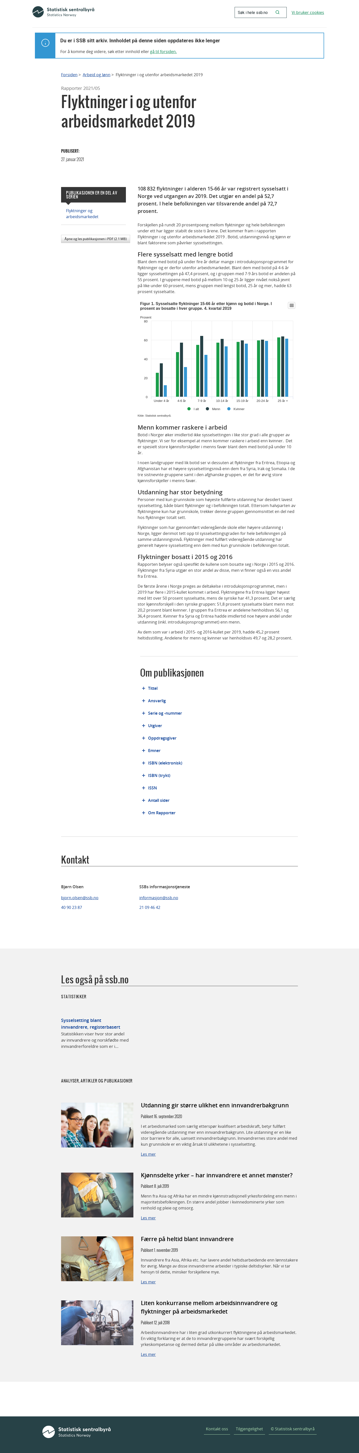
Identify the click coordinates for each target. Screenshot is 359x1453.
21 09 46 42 (149, 907)
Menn (216, 409)
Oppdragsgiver (162, 738)
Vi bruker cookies (308, 12)
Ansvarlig (157, 700)
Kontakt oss (217, 1429)
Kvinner (239, 409)
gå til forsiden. (163, 51)
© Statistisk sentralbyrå (293, 1429)
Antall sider (159, 800)
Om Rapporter (162, 813)
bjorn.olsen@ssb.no (79, 897)
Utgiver (155, 725)
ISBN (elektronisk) (165, 763)
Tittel (153, 688)
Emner (154, 750)
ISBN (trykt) (159, 775)
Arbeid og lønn (96, 74)
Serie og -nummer (165, 713)
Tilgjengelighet (249, 1429)
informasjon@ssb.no (158, 897)
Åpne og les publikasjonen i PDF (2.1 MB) (96, 239)
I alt (196, 409)
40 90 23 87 (71, 907)
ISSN (152, 788)
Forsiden (69, 74)
